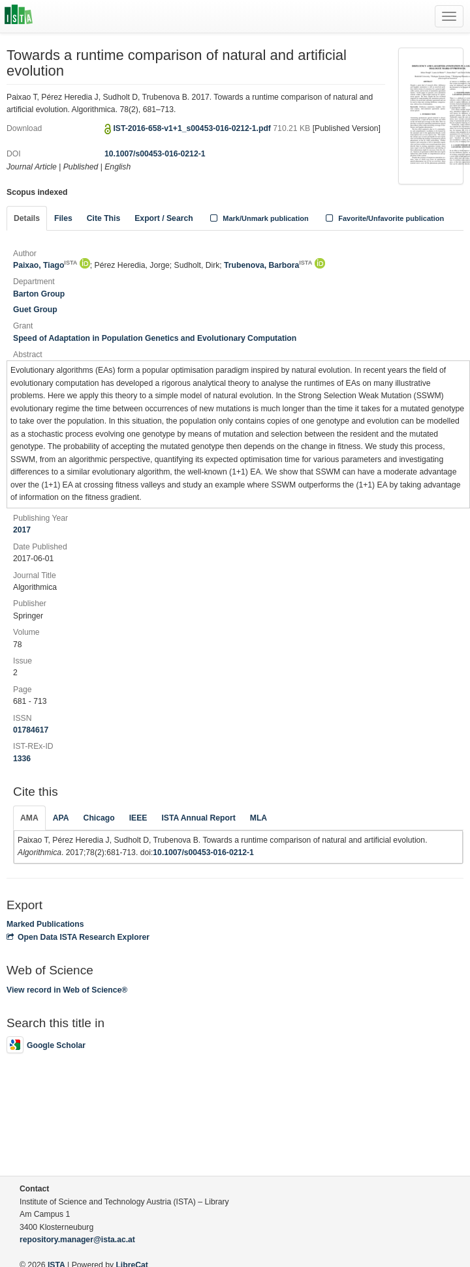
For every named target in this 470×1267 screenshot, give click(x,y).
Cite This (103, 218)
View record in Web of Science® (67, 990)
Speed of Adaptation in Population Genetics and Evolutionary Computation (154, 338)
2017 (22, 529)
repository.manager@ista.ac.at (77, 1239)
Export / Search (163, 218)
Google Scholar (46, 1045)
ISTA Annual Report (198, 818)
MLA (258, 818)
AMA (29, 818)
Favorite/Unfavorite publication (384, 218)
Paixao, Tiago (45, 265)
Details (27, 218)
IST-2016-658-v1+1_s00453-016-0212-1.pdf (193, 128)
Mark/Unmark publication (258, 218)
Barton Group (39, 294)
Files (63, 218)
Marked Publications (45, 924)
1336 (22, 758)
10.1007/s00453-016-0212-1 (155, 153)
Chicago (99, 818)
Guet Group (35, 309)
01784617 (30, 730)
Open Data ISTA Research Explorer (78, 937)
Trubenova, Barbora (268, 265)
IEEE (138, 818)
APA (61, 818)
